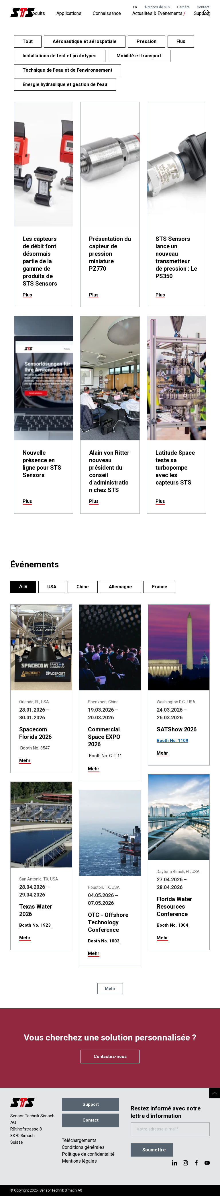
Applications (68, 14)
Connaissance (107, 14)
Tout (28, 41)
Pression (146, 41)
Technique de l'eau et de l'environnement (67, 70)
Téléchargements (79, 1141)
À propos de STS (157, 7)
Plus (27, 295)
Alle (23, 586)
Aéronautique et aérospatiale (85, 41)
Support (202, 14)
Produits (36, 14)
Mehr (25, 760)
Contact (203, 7)
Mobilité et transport (139, 55)
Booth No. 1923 (35, 925)
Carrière (183, 7)
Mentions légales (79, 1162)
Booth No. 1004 (172, 925)
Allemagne (120, 586)
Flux (180, 41)
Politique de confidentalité (88, 1155)
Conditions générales (83, 1148)
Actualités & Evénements (157, 14)
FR (135, 7)
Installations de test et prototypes (60, 55)
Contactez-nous (110, 1056)
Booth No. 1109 (172, 740)
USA (52, 586)
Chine (83, 586)
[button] (214, 1094)
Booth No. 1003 (103, 941)
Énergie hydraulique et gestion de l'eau (65, 84)
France (160, 586)
